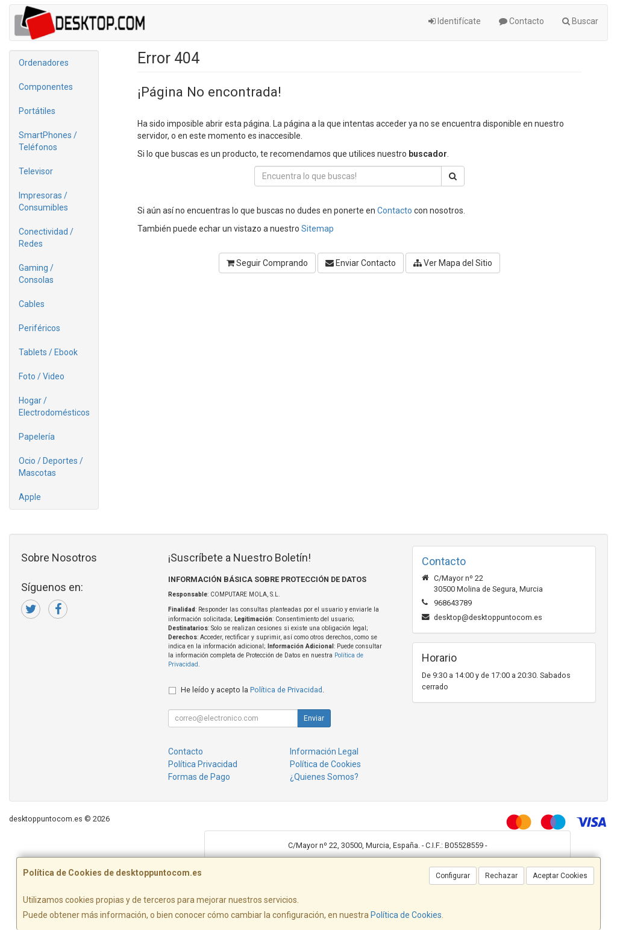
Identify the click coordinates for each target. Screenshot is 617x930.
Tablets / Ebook (48, 352)
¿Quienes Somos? (324, 777)
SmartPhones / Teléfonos (48, 141)
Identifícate (454, 21)
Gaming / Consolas (36, 274)
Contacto (521, 21)
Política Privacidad (202, 764)
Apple (30, 497)
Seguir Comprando (267, 263)
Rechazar (501, 875)
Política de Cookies (406, 915)
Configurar (453, 875)
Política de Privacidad (286, 689)
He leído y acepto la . (252, 689)
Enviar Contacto (360, 263)
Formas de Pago (199, 777)
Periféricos (39, 328)
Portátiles (37, 111)
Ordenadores (44, 63)
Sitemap (317, 228)
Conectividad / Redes (46, 237)
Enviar (314, 718)
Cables (32, 304)
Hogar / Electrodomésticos (54, 406)
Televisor (36, 171)
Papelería (37, 436)
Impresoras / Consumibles (43, 201)
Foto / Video (41, 376)
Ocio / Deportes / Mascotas (51, 467)
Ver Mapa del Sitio (452, 263)
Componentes (46, 87)
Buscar (580, 21)
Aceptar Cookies (560, 875)
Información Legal (324, 751)
